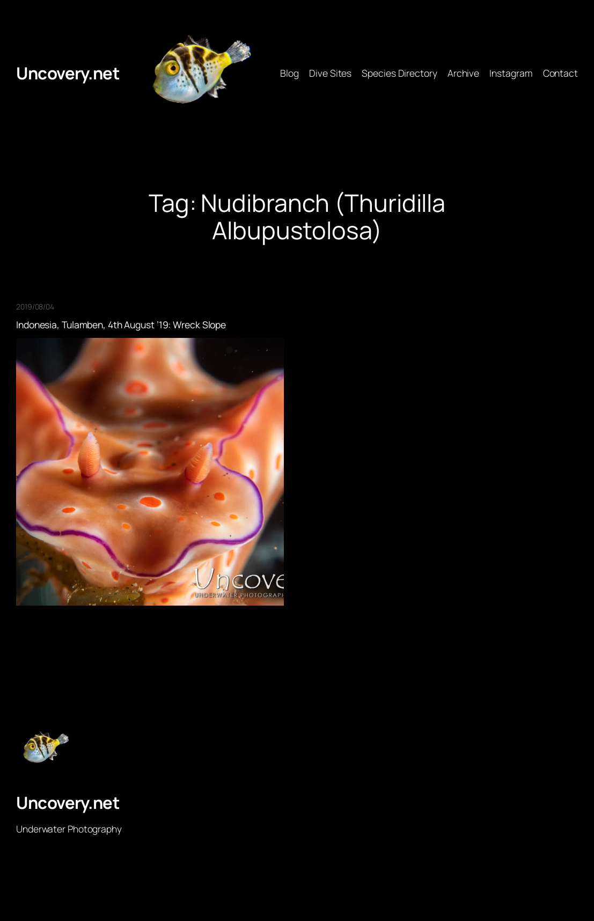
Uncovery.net (67, 73)
